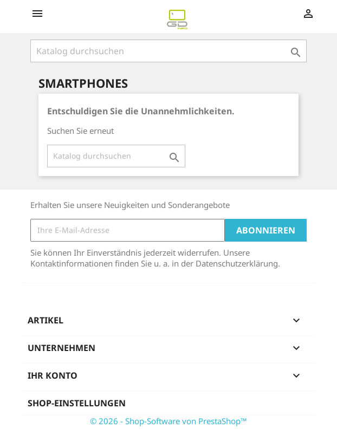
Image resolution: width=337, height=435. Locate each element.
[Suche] (168, 51)
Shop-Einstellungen (77, 403)
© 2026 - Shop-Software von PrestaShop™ (168, 420)
